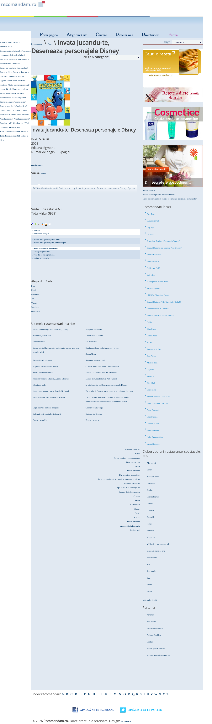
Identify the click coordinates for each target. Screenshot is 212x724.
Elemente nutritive (20, 89)
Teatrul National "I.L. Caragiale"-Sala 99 (164, 302)
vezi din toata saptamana (44, 255)
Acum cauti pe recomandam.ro (127, 458)
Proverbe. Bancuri (132, 449)
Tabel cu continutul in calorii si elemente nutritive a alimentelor (170, 199)
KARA (150, 342)
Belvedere (151, 275)
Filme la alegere (7, 102)
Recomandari (5, 97)
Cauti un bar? (18, 123)
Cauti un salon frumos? (19, 114)
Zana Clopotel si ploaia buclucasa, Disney (50, 329)
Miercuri (35, 294)
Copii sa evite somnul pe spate (46, 408)
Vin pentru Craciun (94, 329)
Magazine (151, 537)
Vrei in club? (22, 68)
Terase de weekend (8, 68)
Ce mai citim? (20, 102)
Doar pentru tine (133, 462)
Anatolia (150, 376)
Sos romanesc (39, 341)
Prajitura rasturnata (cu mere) (45, 366)
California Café (153, 268)
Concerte (150, 510)
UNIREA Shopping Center (158, 295)
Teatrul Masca (153, 261)
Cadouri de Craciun (94, 414)
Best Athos (151, 356)
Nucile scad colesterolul (43, 372)
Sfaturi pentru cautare (156, 648)
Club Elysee (152, 335)
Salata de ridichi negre (42, 360)
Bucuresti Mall (153, 221)
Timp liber (15, 63)
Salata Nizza (91, 354)
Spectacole (151, 571)
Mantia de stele (39, 385)
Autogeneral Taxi (154, 349)
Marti (33, 290)
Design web (135, 530)
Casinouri (151, 483)
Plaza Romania (153, 410)
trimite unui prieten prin (47, 239)
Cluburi (137, 509)
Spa (148, 564)
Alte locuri (151, 463)
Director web (8, 131)
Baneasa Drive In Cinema (157, 308)
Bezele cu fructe (92, 420)
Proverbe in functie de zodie (12, 93)
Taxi (148, 578)
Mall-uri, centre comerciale (158, 544)
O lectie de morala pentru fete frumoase (102, 366)
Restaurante (135, 504)
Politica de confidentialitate (158, 655)
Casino (137, 517)
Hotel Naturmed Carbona (157, 403)
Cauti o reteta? (6, 110)
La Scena (151, 234)
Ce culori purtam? (19, 97)
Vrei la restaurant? (22, 119)
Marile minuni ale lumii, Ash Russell (101, 379)
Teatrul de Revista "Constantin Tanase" (163, 241)
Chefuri (150, 490)
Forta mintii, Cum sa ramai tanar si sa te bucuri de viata (109, 391)
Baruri (137, 513)
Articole (3, 42)
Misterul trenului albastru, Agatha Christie (51, 379)
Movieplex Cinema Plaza (157, 281)
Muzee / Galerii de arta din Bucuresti (101, 372)
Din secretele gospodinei (129, 475)
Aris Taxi (151, 214)
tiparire (37, 230)
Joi (32, 298)
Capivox (150, 369)
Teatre (149, 584)
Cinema (137, 496)
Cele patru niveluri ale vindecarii (47, 414)
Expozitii (150, 517)
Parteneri (150, 615)
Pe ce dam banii (15, 59)
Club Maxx (151, 329)
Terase (149, 591)
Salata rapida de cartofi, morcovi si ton (102, 348)
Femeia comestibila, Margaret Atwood (49, 397)
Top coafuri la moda (94, 335)
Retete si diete (6, 72)
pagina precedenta (41, 258)
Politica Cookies (154, 635)
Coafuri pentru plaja (94, 408)
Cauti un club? (6, 123)
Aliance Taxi (152, 363)
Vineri (33, 303)
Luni (33, 286)
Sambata (35, 307)
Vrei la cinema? (6, 119)
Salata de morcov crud (95, 360)
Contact (150, 642)
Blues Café (151, 390)
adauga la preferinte (42, 251)
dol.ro (43, 173)
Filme (149, 524)
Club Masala (152, 417)
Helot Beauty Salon (155, 437)
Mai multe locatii (150, 600)
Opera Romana (153, 444)
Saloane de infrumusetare (129, 492)
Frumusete (25, 51)
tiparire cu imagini (41, 233)
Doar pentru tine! (7, 106)
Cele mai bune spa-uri (128, 487)
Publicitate (151, 621)
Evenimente (10, 51)
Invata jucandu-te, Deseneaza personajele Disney (106, 385)
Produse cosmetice (132, 483)
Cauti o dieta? (21, 106)
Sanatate (7, 63)
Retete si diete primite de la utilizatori (159, 194)
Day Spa (150, 227)
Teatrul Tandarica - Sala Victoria (160, 315)
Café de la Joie (153, 423)
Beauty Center (153, 476)
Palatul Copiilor (153, 288)
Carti (50, 44)
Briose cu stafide (40, 420)
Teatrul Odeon (153, 430)
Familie (18, 51)
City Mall (151, 383)
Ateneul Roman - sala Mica (158, 396)
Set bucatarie (91, 341)
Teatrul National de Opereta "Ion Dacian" (164, 248)
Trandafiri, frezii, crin (42, 335)
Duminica (35, 311)
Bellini (149, 322)
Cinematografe (153, 497)
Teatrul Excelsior (154, 254)
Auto (10, 42)
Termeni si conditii (155, 628)
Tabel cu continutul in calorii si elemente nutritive (119, 479)
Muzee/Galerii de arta (156, 551)
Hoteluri (150, 530)
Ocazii (5, 59)
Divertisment (14, 127)
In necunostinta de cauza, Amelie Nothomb (51, 391)
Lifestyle (14, 55)
